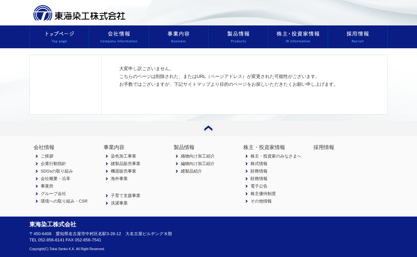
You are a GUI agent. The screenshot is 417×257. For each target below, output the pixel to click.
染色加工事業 (123, 156)
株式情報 (259, 163)
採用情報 (323, 147)
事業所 (47, 186)
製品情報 (184, 147)
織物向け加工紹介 (198, 156)
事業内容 (114, 147)
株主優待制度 (263, 193)
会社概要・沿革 (55, 178)
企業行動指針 (53, 163)
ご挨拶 (47, 156)
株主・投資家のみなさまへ (276, 156)
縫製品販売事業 (125, 163)
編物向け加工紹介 (198, 163)
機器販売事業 (123, 171)
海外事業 (119, 178)
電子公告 (259, 186)
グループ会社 (53, 193)
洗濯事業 (119, 203)
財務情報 (259, 171)
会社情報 (44, 147)
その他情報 (261, 201)
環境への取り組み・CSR (64, 201)
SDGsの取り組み (57, 171)
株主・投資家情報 (264, 147)
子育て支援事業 (125, 195)
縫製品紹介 (191, 171)
